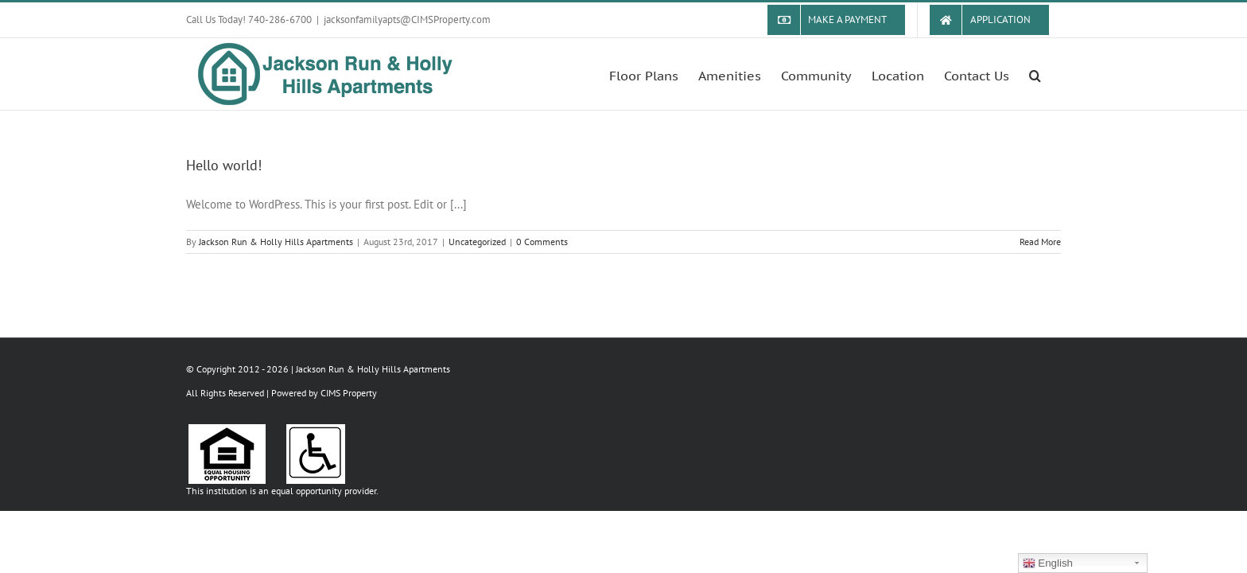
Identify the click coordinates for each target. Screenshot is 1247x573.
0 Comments (542, 242)
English (1048, 563)
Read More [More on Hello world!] (1040, 242)
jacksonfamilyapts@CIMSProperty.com (407, 19)
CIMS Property (348, 393)
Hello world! (224, 165)
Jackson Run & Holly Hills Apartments (276, 242)
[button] (1055, 74)
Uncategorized (477, 242)
